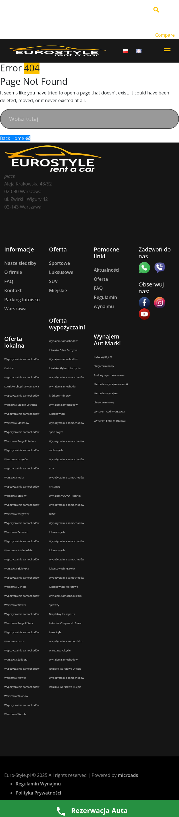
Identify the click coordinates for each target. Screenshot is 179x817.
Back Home (15, 138)
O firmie (13, 272)
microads (128, 775)
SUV (53, 281)
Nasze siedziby (20, 263)
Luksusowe (61, 272)
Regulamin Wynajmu (38, 784)
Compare (165, 35)
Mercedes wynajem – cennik (111, 384)
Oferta (101, 279)
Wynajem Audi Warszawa (109, 411)
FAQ (8, 281)
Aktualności (106, 270)
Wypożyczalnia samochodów (66, 377)
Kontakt (13, 290)
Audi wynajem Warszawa (109, 375)
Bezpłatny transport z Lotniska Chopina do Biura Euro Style (65, 623)
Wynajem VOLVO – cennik (65, 496)
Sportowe (59, 263)
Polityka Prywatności (38, 793)
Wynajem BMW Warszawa (110, 420)
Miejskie (58, 290)
